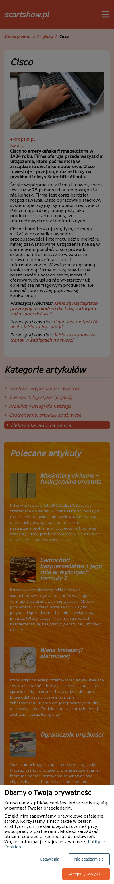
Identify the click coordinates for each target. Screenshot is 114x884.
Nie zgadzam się (89, 859)
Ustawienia (49, 859)
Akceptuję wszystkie (86, 874)
